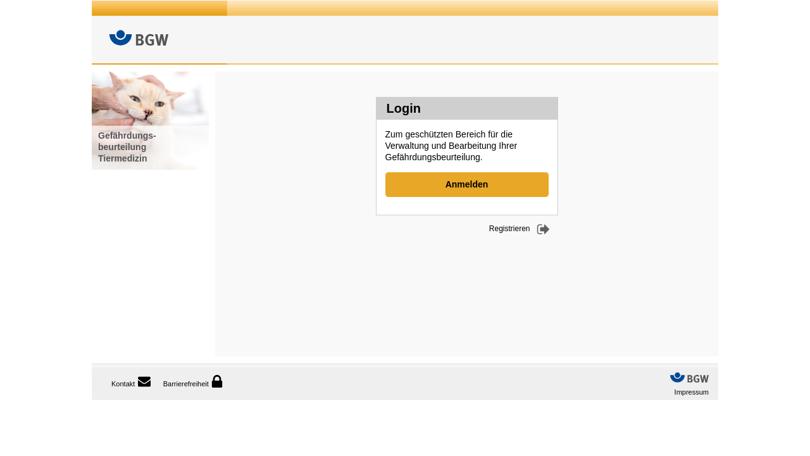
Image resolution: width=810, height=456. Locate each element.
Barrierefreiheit (193, 381)
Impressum (692, 392)
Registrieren (509, 228)
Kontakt (123, 384)
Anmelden (467, 184)
